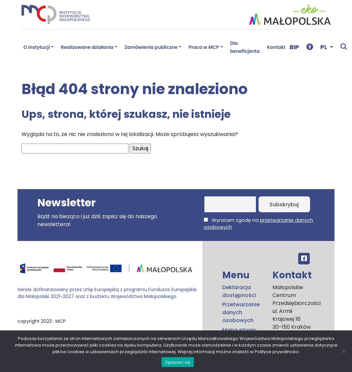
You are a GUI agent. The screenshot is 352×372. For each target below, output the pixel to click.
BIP (294, 47)
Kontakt (276, 47)
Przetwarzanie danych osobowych (241, 312)
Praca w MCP (204, 47)
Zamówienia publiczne (151, 47)
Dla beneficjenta (245, 47)
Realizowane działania (87, 47)
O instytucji (36, 47)
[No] (343, 351)
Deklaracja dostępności (239, 291)
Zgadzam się (177, 362)
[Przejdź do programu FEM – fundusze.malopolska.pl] (107, 271)
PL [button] (324, 47)
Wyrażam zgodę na (258, 223)
